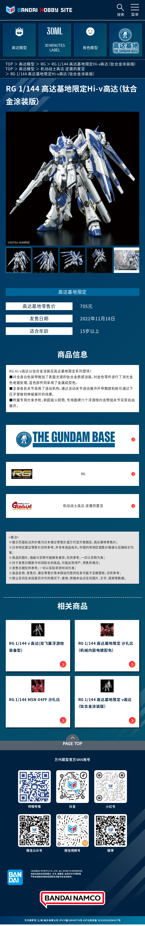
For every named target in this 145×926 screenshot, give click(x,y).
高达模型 (27, 64)
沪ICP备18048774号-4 (72, 922)
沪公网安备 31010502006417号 (103, 922)
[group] (72, 179)
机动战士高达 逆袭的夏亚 (63, 69)
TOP (9, 64)
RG (43, 64)
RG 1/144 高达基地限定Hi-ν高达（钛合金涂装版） (94, 64)
